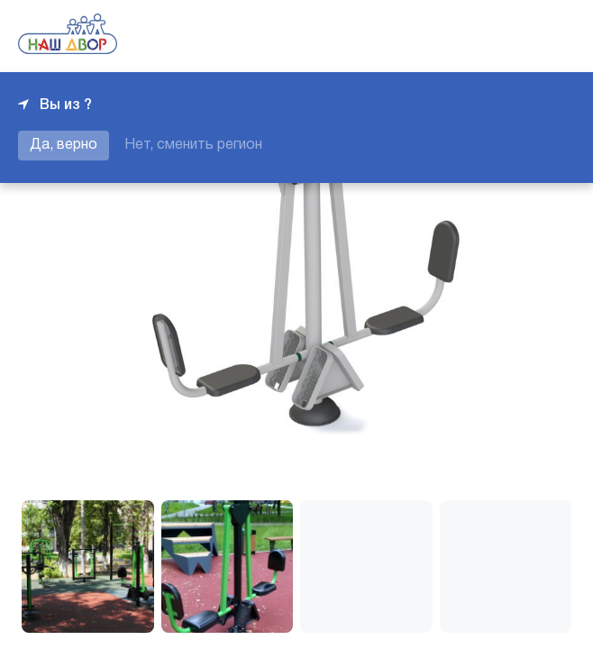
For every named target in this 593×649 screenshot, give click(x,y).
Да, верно (63, 145)
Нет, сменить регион (193, 145)
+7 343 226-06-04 (513, 36)
